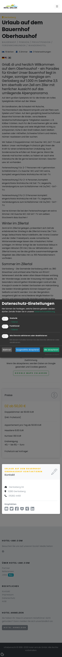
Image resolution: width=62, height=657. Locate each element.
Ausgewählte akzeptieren (27, 349)
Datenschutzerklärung (45, 311)
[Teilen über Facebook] (17, 509)
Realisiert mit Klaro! (52, 355)
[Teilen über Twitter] (11, 509)
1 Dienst (14, 322)
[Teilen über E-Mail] (6, 509)
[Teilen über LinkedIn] (32, 509)
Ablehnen (7, 349)
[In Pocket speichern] (22, 509)
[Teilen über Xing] (27, 509)
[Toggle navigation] (57, 6)
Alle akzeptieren (51, 349)
